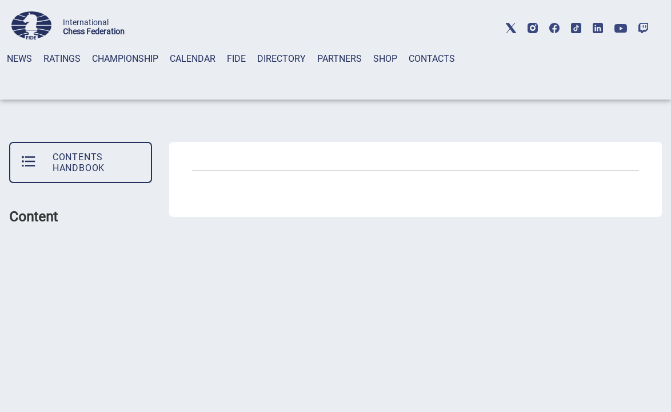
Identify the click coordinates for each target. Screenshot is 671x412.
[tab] (19, 73)
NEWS (19, 58)
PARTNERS (339, 58)
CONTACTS (432, 58)
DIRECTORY (281, 58)
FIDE (236, 58)
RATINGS (62, 58)
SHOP (385, 58)
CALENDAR (192, 58)
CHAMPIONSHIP (125, 58)
